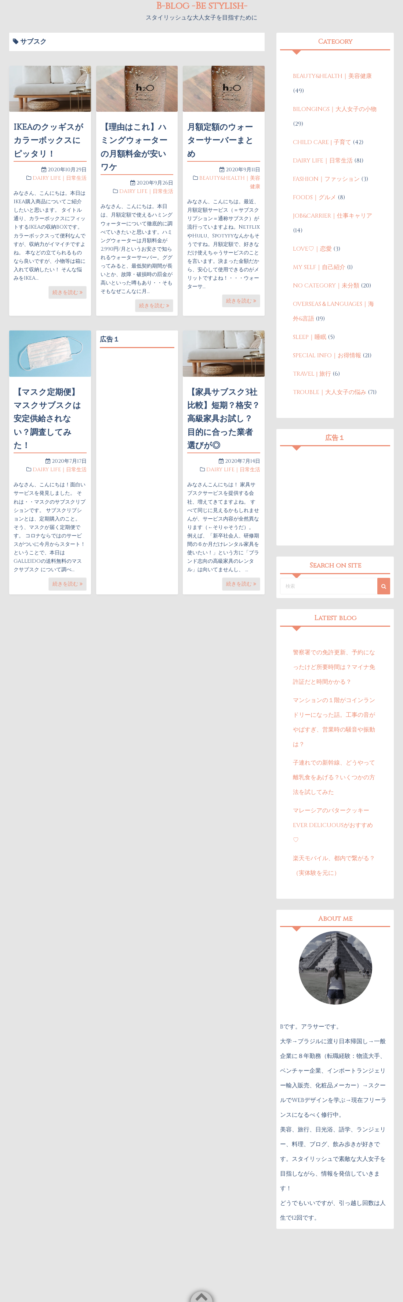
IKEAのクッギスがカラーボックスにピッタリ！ (48, 141)
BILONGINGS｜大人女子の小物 (335, 109)
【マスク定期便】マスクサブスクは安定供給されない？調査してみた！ (47, 419)
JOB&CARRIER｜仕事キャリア (332, 216)
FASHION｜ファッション (326, 179)
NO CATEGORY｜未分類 (326, 286)
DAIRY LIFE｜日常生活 (60, 178)
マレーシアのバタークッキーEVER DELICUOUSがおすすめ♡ (333, 825)
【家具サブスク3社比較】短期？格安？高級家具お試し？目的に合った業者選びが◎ (223, 419)
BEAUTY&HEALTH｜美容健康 (332, 76)
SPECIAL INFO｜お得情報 (327, 355)
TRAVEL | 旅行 (312, 374)
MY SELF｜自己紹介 (319, 267)
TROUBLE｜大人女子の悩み (329, 392)
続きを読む (67, 292)
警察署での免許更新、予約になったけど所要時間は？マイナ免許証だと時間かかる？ (334, 667)
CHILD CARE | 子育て (322, 142)
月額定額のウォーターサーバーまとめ (220, 141)
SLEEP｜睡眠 (309, 337)
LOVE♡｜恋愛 (312, 249)
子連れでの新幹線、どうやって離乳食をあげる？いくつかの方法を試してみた (334, 777)
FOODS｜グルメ (314, 197)
